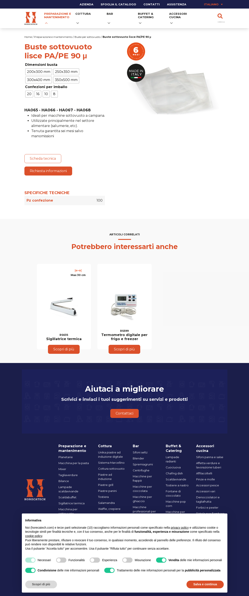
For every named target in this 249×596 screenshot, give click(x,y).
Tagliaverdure (68, 475)
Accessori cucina (178, 15)
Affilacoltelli (204, 473)
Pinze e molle (205, 479)
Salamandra (106, 503)
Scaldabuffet (67, 497)
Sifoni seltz (140, 452)
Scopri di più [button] (41, 584)
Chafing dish (174, 473)
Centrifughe (141, 470)
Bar (110, 13)
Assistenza (176, 4)
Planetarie (65, 457)
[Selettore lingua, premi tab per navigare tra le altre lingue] (207, 4)
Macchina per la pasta (73, 463)
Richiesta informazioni (48, 171)
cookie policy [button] (33, 536)
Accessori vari (205, 491)
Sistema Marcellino (111, 462)
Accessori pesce (207, 485)
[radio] (38, 72)
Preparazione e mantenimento (57, 15)
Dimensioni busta (41, 65)
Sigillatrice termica (71, 503)
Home (28, 36)
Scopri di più (63, 349)
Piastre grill (105, 485)
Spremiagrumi (143, 464)
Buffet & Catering (146, 15)
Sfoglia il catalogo (118, 4)
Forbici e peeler (207, 507)
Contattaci (124, 413)
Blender (138, 458)
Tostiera (103, 497)
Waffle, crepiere (109, 508)
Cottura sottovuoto (111, 468)
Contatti (151, 4)
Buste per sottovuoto (87, 36)
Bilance (63, 481)
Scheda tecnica (43, 158)
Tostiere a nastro (177, 485)
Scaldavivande (176, 479)
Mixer (62, 469)
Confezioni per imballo (46, 87)
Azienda (86, 4)
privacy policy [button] (180, 527)
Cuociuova (173, 467)
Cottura (83, 13)
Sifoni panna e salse (209, 457)
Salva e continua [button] (205, 584)
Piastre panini (107, 491)
